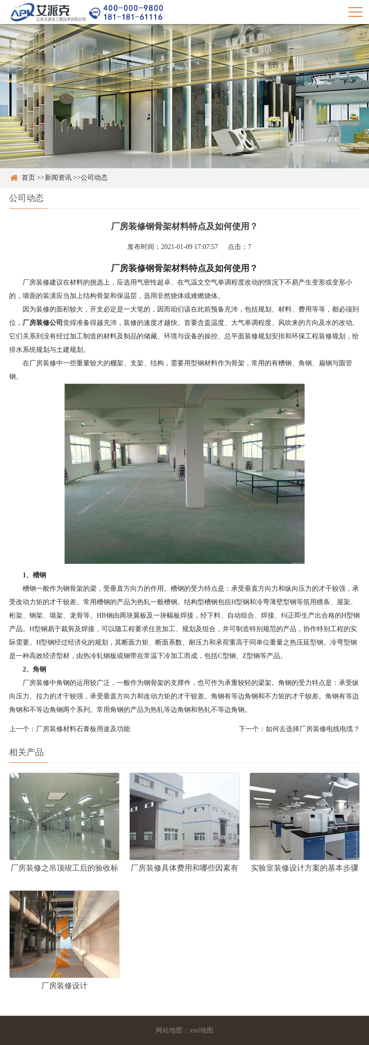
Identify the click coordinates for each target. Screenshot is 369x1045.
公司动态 (94, 177)
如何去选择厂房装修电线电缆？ (313, 729)
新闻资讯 (58, 177)
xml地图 (201, 1030)
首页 (28, 177)
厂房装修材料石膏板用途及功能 (83, 729)
